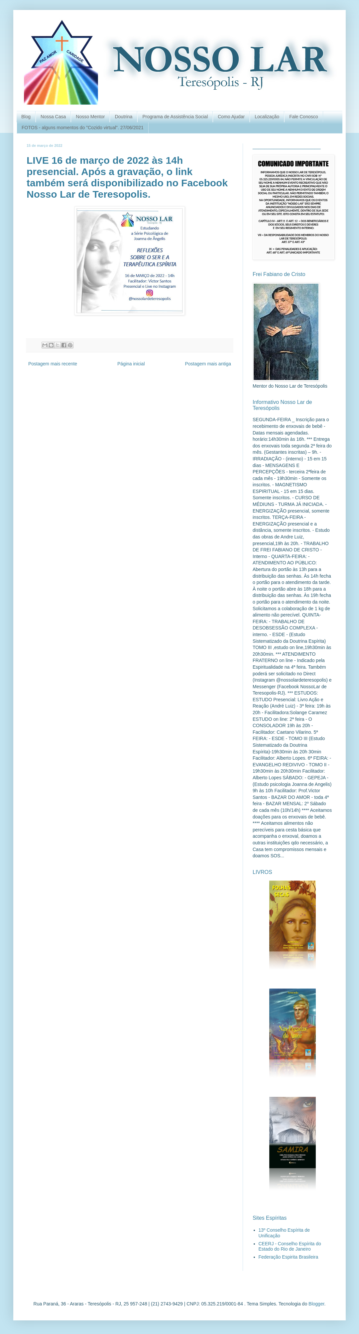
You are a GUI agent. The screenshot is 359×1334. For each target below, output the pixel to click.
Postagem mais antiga (208, 363)
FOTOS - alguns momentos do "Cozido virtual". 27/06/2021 (83, 127)
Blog (26, 116)
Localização (267, 116)
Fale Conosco (303, 116)
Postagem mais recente (52, 363)
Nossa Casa (53, 116)
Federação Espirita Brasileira (288, 1257)
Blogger (316, 1303)
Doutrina (123, 116)
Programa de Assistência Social (175, 116)
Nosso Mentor (90, 116)
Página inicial (131, 363)
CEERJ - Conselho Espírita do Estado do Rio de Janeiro (290, 1246)
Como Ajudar (231, 116)
